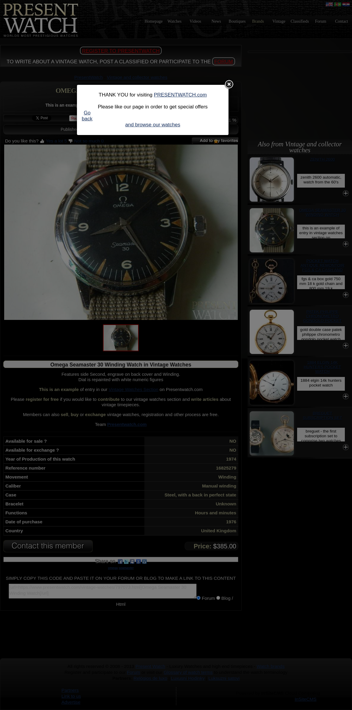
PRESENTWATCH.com (180, 95)
